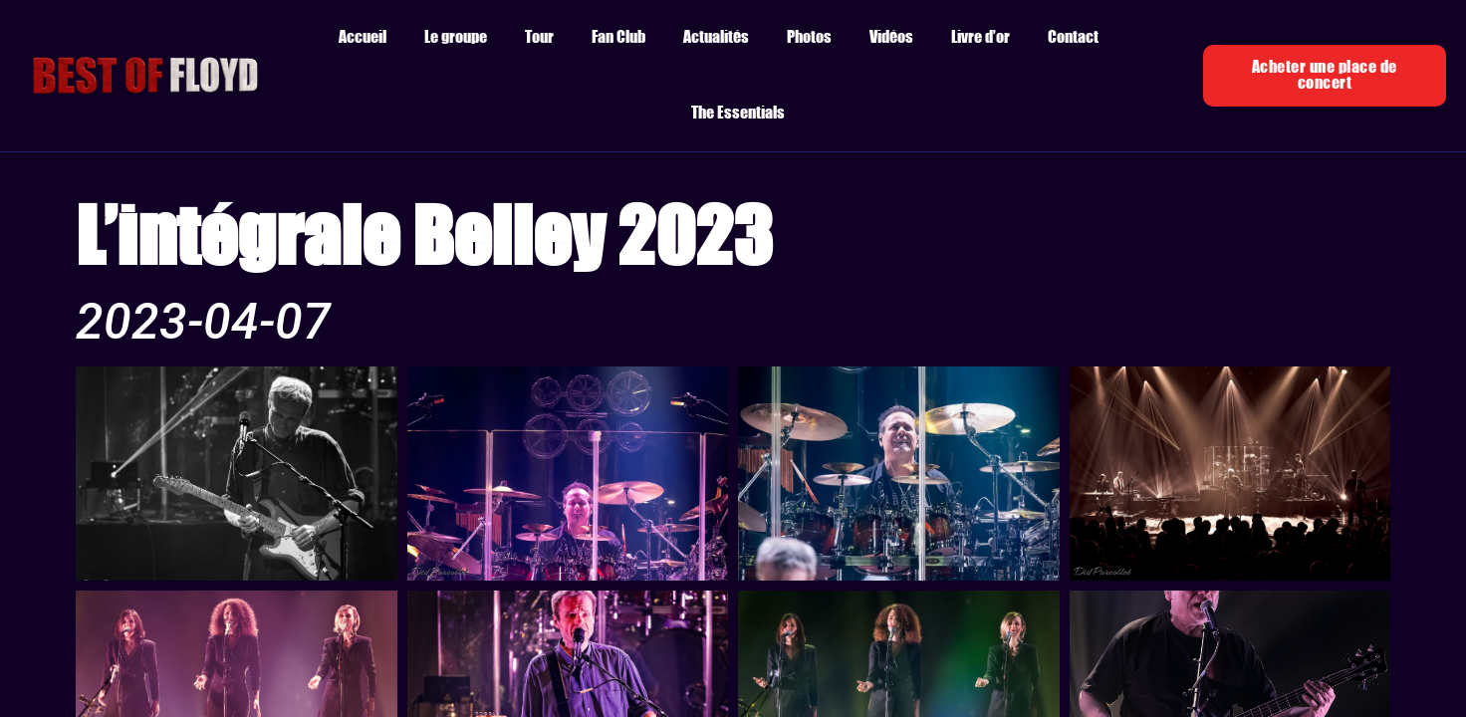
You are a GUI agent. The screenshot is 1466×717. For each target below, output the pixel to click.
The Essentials (738, 113)
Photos (809, 37)
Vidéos (891, 37)
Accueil (362, 37)
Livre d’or (980, 37)
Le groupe (455, 37)
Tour (539, 37)
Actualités (716, 37)
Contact (1073, 37)
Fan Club (618, 37)
